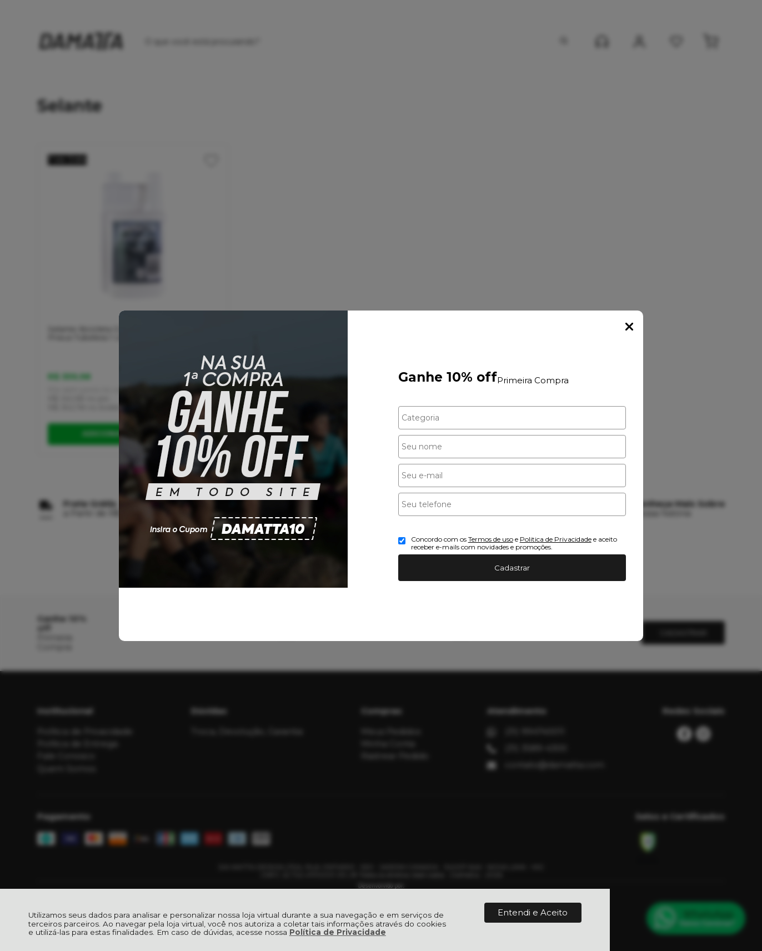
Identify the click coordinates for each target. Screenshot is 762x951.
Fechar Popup (629, 326)
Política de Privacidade (337, 932)
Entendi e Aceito (533, 912)
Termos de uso (490, 539)
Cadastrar (512, 567)
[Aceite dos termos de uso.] (401, 540)
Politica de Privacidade (555, 539)
